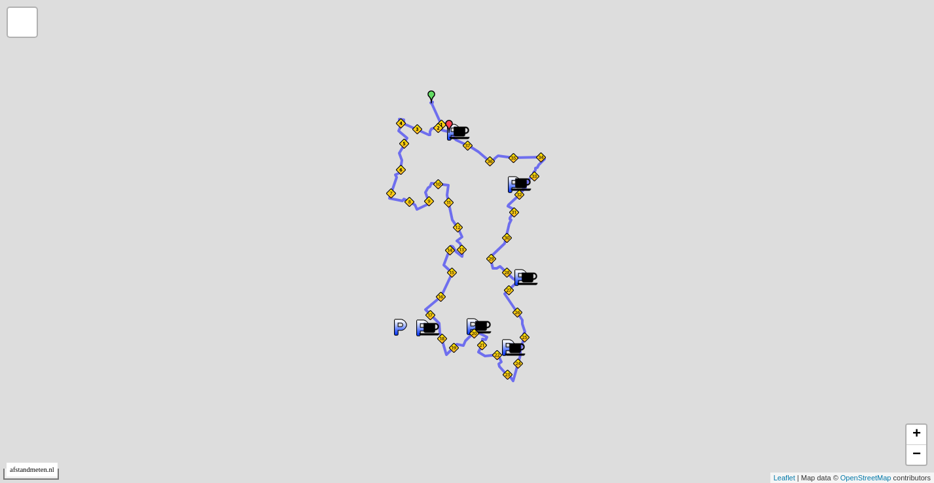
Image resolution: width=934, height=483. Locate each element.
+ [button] (916, 434)
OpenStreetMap (865, 478)
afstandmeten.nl (32, 469)
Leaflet (784, 478)
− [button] (916, 455)
